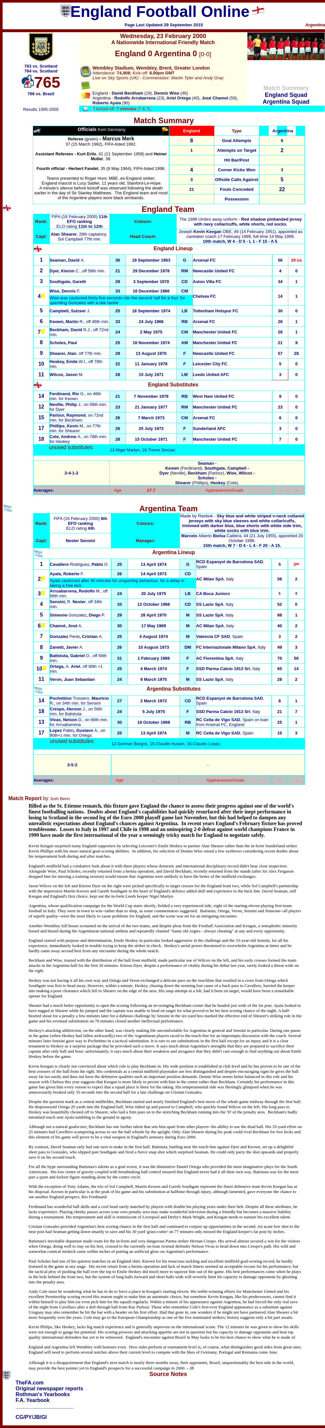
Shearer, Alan (63, 353)
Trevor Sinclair (161, 450)
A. (67, 260)
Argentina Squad (286, 101)
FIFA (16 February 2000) (75, 216)
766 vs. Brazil (41, 93)
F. (65, 291)
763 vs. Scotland (40, 66)
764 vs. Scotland (40, 71)
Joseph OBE (205, 231)
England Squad (286, 95)
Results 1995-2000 (40, 109)
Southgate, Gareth (68, 281)
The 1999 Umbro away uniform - (240, 222)
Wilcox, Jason (67, 374)
